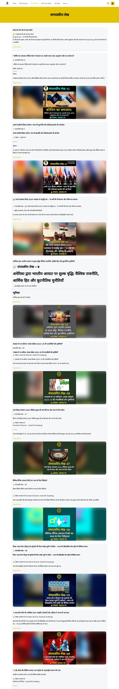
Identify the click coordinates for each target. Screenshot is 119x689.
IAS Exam (57, 3)
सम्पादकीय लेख (34, 3)
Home (14, 3)
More (65, 3)
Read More (17, 47)
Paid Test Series (46, 3)
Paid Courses (23, 3)
